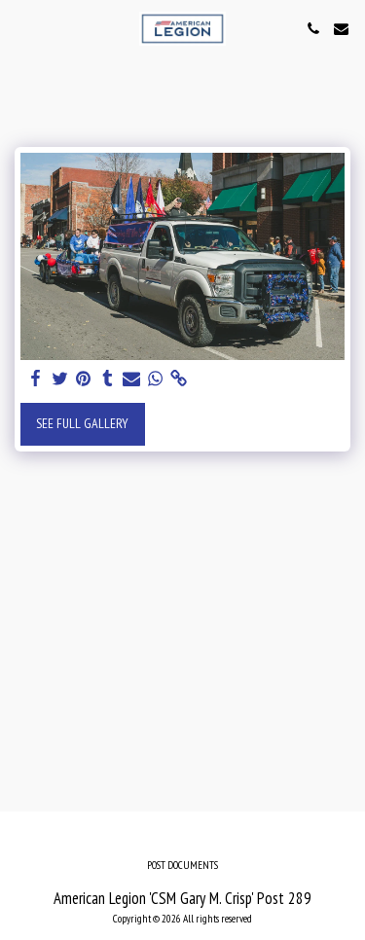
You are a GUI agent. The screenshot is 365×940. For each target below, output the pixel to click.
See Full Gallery (82, 423)
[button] (21, 28)
